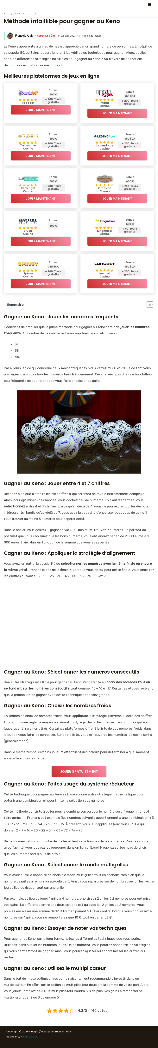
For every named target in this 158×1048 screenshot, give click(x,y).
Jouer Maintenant (41, 110)
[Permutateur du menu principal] (149, 4)
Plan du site (30, 1036)
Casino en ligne (8, 14)
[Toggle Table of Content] (148, 304)
